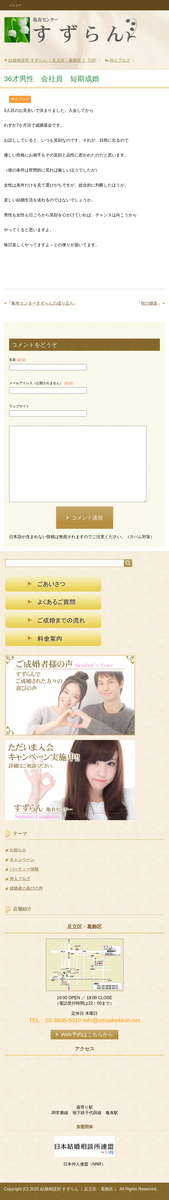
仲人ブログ (20, 99)
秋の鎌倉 (149, 303)
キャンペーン (22, 859)
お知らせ (18, 850)
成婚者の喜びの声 (26, 888)
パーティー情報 (24, 869)
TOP (52, 60)
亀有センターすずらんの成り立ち (42, 303)
